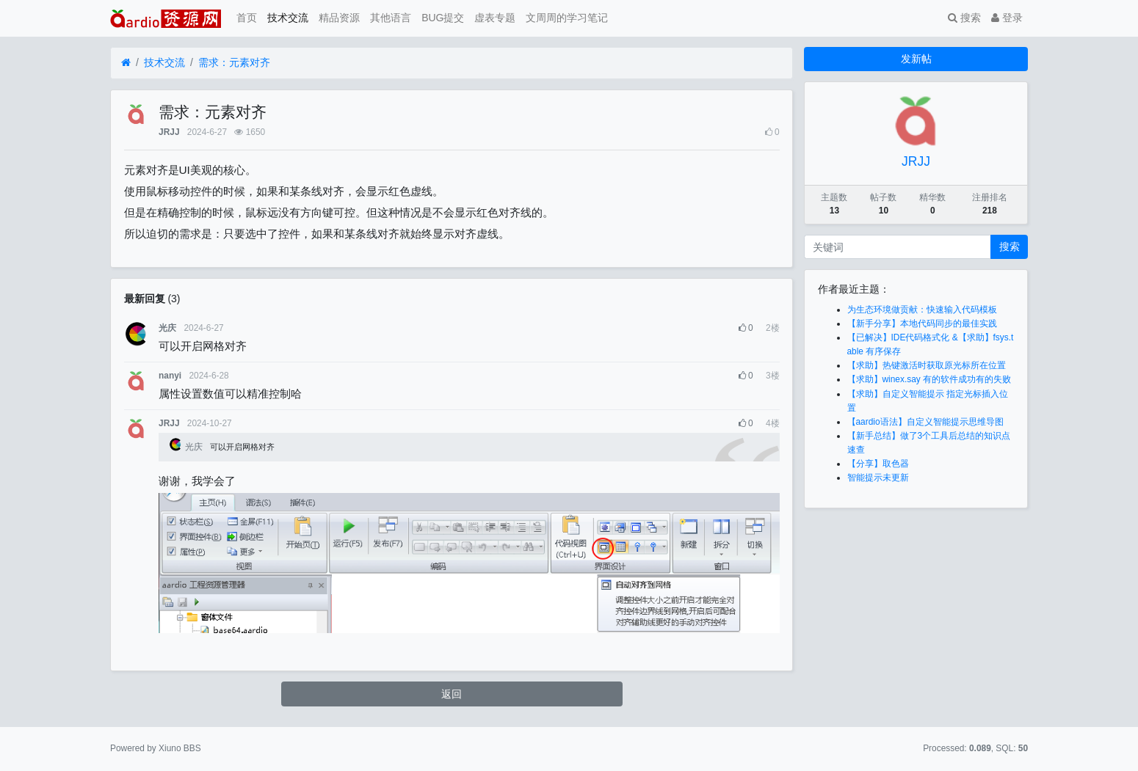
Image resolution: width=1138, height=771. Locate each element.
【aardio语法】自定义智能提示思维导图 (925, 422)
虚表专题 (494, 17)
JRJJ (169, 132)
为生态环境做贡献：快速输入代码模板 (922, 309)
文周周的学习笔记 (567, 17)
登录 (1007, 17)
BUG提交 (442, 17)
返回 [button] (451, 694)
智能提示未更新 (878, 477)
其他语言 (390, 17)
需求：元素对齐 (234, 62)
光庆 (167, 328)
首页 (246, 17)
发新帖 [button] (916, 59)
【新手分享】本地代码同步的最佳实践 (922, 323)
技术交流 (287, 17)
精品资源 (339, 17)
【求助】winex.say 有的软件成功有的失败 (929, 379)
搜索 (964, 17)
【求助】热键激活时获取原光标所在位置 (926, 365)
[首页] (126, 62)
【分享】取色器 (878, 463)
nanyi (170, 375)
